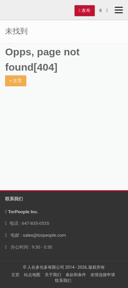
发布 (84, 10)
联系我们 (63, 280)
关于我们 (53, 274)
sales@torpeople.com (44, 235)
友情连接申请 (102, 274)
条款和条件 (76, 274)
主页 (15, 274)
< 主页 (16, 80)
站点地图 (32, 274)
